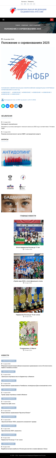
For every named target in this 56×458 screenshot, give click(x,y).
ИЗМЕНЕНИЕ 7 (16, 94)
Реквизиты (31, 1)
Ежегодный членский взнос (9, 124)
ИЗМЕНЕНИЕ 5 (47, 92)
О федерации (24, 25)
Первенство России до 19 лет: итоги (28, 315)
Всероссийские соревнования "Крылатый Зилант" (16, 412)
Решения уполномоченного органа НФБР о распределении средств (21, 134)
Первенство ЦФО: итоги (8, 403)
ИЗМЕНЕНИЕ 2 (17, 92)
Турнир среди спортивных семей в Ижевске (14, 394)
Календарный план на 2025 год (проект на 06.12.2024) (20, 100)
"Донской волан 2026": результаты (11, 430)
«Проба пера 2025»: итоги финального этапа (28, 281)
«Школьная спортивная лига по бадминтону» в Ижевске (17, 376)
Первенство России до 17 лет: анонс (12, 440)
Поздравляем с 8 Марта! (28, 348)
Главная (17, 25)
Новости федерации (34, 25)
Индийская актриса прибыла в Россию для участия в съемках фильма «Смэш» (24, 449)
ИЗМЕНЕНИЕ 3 (27, 92)
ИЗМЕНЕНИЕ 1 (6, 92)
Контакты (24, 1)
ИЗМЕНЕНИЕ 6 (6, 94)
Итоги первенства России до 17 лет (28, 247)
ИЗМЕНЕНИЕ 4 (37, 92)
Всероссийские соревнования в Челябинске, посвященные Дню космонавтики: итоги (26, 385)
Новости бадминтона (9, 360)
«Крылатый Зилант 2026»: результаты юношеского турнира (18, 421)
